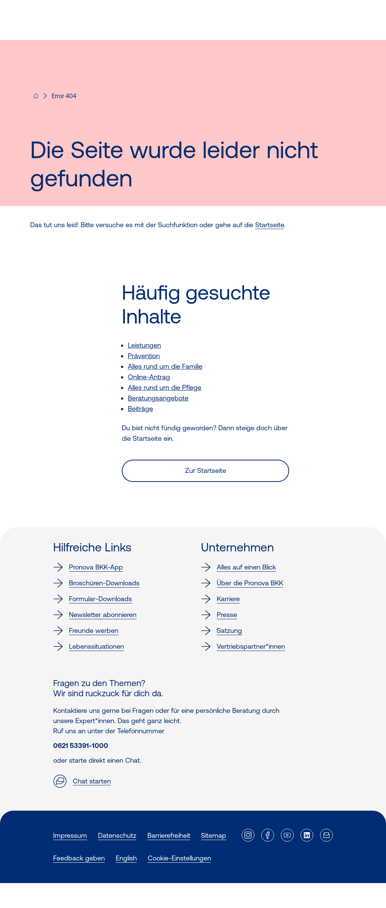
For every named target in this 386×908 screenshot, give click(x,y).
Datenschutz (117, 835)
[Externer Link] (248, 835)
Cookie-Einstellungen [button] (179, 858)
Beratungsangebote (158, 398)
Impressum (70, 835)
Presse (219, 614)
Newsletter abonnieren (94, 614)
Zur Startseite (205, 470)
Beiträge (140, 408)
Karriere (220, 598)
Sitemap (213, 835)
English (126, 858)
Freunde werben (85, 630)
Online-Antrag (149, 377)
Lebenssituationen (88, 646)
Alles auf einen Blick (238, 567)
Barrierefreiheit (168, 835)
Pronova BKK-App (88, 567)
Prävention (144, 356)
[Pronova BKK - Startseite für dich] (35, 98)
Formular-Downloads (92, 598)
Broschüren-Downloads (96, 583)
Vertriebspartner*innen (243, 646)
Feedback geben (79, 858)
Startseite (269, 225)
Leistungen (144, 345)
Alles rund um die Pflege (164, 387)
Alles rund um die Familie (165, 366)
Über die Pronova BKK (242, 583)
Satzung (221, 630)
